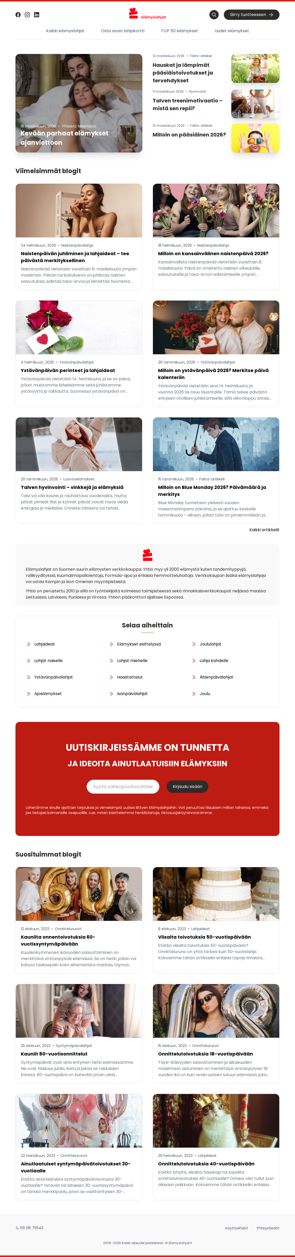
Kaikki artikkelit (264, 530)
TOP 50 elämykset (179, 31)
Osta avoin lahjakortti (122, 31)
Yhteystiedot (268, 1227)
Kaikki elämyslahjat (65, 31)
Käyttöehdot (236, 1227)
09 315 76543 (29, 1227)
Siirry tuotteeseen (251, 15)
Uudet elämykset (232, 31)
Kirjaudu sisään (187, 786)
